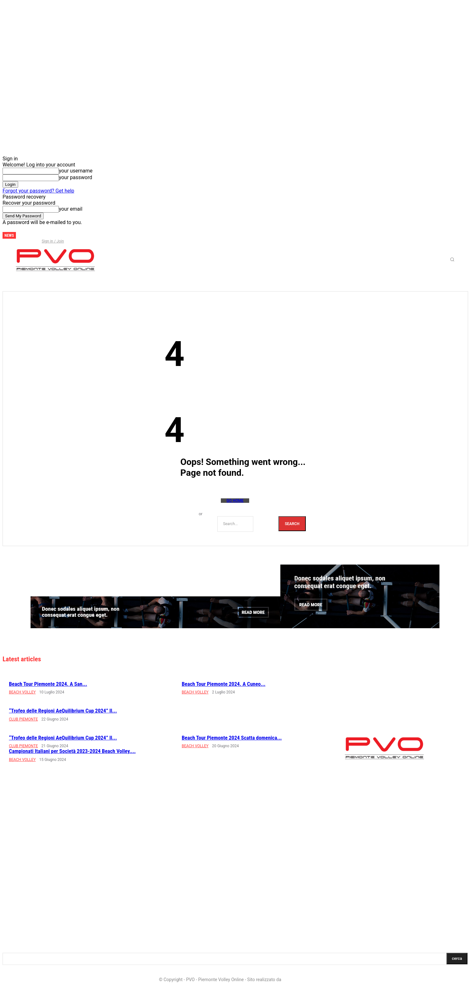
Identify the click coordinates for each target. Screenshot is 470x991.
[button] (452, 259)
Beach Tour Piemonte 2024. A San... (48, 684)
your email (70, 209)
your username (76, 171)
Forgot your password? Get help (38, 191)
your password (75, 177)
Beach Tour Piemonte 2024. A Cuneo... (223, 684)
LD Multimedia (296, 979)
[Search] (292, 523)
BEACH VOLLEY (22, 692)
